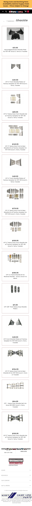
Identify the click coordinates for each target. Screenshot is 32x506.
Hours (3, 470)
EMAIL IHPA (24, 451)
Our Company (5, 480)
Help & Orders (5, 485)
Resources (4, 475)
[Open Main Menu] (3, 11)
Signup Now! (16, 462)
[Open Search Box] (6, 11)
